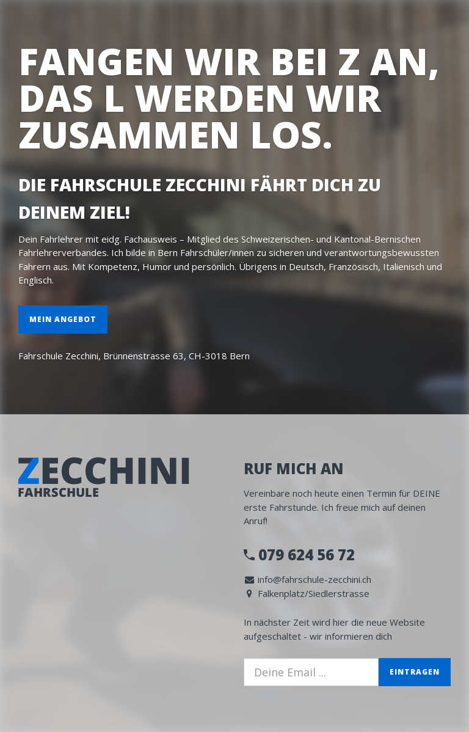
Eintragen (415, 672)
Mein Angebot (62, 319)
